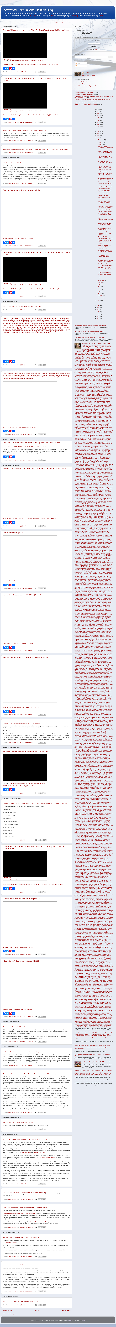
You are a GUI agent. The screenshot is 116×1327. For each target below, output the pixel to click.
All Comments (80, 66)
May (99, 289)
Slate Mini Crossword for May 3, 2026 (84, 92)
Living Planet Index (11, 1242)
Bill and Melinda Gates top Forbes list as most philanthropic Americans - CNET (25, 1207)
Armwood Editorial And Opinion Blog (28, 10)
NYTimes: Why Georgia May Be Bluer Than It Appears (18, 1122)
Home (37, 1310)
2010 (98, 307)
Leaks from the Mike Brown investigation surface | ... (105, 187)
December (101, 139)
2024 (98, 115)
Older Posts (66, 1310)
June (99, 286)
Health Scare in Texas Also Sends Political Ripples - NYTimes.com (21, 723)
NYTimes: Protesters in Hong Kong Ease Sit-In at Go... (105, 261)
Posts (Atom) (13, 1314)
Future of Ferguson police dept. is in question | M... (105, 170)
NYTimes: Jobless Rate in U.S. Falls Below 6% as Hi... (104, 276)
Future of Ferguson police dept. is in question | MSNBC (21, 190)
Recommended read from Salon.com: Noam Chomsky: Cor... (104, 247)
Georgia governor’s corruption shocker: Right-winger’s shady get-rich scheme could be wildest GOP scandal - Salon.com (36, 149)
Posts (78, 63)
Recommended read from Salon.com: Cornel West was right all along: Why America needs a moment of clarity (34, 803)
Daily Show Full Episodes (14, 111)
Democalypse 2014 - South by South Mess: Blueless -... (105, 153)
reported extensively (39, 1152)
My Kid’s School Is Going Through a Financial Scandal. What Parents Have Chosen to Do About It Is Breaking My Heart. (94, 103)
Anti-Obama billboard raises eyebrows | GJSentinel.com (89, 337)
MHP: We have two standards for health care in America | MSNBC (25, 657)
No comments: (29, 71)
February (100, 295)
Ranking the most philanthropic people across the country (19, 1213)
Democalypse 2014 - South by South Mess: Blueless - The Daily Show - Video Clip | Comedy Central (31, 115)
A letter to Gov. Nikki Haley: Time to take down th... (105, 194)
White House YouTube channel (46, 1157)
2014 (98, 138)
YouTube (33, 16)
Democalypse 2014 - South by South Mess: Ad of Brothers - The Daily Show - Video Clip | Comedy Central (32, 288)
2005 (98, 316)
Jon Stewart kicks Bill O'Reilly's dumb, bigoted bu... (104, 215)
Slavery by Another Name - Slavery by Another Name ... (105, 183)
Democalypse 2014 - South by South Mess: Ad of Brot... (105, 175)
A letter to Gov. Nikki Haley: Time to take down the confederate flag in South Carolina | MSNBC (35, 468)
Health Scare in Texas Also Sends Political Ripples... (105, 210)
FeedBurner (97, 49)
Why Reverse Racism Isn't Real (12, 162)
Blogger (83, 1320)
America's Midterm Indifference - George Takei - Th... (105, 148)
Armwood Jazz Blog (80, 83)
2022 (98, 120)
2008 (98, 309)
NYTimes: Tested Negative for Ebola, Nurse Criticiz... (105, 179)
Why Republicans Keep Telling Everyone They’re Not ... (105, 158)
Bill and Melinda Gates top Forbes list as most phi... (105, 264)
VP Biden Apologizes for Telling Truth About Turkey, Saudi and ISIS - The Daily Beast (26, 1139)
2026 (98, 111)
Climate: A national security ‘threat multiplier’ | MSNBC (21, 899)
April (99, 291)
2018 (98, 129)
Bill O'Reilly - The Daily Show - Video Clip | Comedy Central (19, 786)
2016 (98, 133)
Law (101, 16)
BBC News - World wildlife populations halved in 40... (105, 268)
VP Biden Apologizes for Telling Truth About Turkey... (104, 257)
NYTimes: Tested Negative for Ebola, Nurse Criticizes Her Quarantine (22, 306)
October (100, 144)
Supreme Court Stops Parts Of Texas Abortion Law (17, 1027)
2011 (98, 305)
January (100, 298)
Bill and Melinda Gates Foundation (38, 1222)
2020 (98, 124)
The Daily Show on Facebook (27, 111)
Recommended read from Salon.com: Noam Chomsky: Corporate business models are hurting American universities (35, 1074)
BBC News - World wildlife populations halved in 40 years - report (21, 1237)
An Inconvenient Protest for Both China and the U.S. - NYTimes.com (22, 1265)
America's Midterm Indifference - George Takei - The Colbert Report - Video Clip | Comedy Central (36, 30)
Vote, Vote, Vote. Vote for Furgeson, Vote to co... (104, 191)
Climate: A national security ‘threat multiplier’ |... (105, 229)
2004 (98, 318)
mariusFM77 (71, 1320)
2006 (98, 314)
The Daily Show (7, 109)
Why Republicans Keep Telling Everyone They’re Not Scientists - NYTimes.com (25, 130)
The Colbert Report (8, 59)
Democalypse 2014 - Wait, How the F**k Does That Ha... (104, 225)
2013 (98, 300)
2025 (98, 113)
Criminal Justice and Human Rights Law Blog (86, 86)
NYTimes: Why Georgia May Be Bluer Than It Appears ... (105, 252)
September (101, 280)
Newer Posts (7, 1310)
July (99, 284)
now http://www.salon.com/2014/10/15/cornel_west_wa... (105, 220)
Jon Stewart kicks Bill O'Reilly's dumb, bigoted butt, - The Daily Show (26, 751)
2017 (98, 131)
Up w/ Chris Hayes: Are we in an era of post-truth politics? (89, 331)
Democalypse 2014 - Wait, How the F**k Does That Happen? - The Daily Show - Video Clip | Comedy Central (33, 884)
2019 (98, 126)
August (100, 282)
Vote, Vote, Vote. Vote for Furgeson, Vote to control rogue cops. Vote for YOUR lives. (31, 443)
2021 (98, 122)
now (66, 803)
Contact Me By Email (58, 22)
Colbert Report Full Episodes (15, 60)
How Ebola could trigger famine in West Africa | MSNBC (22, 595)
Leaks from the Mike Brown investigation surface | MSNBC (19, 427)
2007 (98, 311)
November (101, 142)
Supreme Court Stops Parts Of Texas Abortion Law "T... (105, 237)
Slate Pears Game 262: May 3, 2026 (84, 94)
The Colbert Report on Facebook (29, 60)
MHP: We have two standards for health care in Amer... (105, 207)
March (100, 293)
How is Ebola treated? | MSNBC (14, 533)
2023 (98, 117)
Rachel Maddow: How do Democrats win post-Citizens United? (90, 325)
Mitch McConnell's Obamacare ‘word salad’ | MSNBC (21, 961)
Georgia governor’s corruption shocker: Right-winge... (105, 162)
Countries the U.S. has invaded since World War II (87, 1082)
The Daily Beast (26, 1152)
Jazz (52, 16)
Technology (75, 16)
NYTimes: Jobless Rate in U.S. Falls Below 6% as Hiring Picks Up (21, 1301)
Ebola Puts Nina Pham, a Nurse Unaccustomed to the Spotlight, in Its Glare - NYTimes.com (28, 1052)
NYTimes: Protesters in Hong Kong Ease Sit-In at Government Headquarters (24, 1192)
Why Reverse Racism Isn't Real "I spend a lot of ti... (105, 167)
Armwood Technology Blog (81, 81)
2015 (98, 135)
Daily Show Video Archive (39, 111)
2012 (98, 303)
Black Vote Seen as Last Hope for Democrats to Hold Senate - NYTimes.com (24, 446)
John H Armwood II (89, 72)
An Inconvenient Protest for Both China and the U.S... (105, 271)
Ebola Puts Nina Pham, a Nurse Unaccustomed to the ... (104, 242)
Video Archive (40, 60)
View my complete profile (88, 75)
